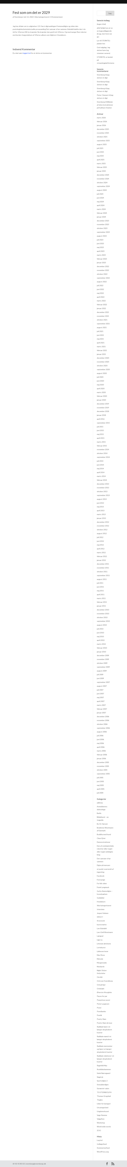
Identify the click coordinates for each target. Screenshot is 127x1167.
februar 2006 (102, 755)
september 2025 (103, 140)
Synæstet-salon (103, 1088)
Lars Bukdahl (102, 928)
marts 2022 (101, 301)
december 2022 (103, 266)
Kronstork (101, 921)
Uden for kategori (104, 1104)
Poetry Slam (101, 1019)
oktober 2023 (102, 228)
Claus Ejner (101, 838)
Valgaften (100, 1119)
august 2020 (102, 373)
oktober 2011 (102, 571)
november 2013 (103, 488)
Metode (100, 959)
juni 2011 (100, 587)
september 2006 (103, 728)
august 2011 (102, 579)
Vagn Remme (102, 1115)
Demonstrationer (103, 842)
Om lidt (100, 977)
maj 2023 (100, 247)
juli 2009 (100, 674)
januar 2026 (101, 125)
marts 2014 (101, 476)
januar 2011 (101, 606)
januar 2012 (101, 560)
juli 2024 (100, 194)
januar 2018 (101, 415)
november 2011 (103, 568)
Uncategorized (102, 1107)
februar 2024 (102, 213)
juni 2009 (100, 678)
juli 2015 (100, 427)
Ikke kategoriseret (42, 17)
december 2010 (103, 610)
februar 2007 (102, 709)
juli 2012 (100, 537)
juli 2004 (100, 793)
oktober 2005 (102, 770)
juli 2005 (100, 777)
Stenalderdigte (103, 1085)
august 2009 (102, 671)
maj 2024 (100, 202)
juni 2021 (100, 335)
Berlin (99, 813)
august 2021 (102, 327)
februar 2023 (102, 259)
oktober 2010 (102, 617)
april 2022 (100, 297)
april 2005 (100, 789)
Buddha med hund (104, 834)
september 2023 (103, 232)
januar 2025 (101, 171)
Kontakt (114, 2)
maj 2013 (100, 507)
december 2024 (103, 175)
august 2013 (102, 499)
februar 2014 (102, 480)
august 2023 (102, 236)
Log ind (99, 1140)
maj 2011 (100, 591)
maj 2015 (100, 434)
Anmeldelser (43, 2)
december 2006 (103, 716)
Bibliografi (28, 2)
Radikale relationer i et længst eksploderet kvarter (105, 1059)
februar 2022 (102, 304)
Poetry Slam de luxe (104, 1023)
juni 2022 (100, 289)
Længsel (100, 936)
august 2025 (102, 144)
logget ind (27, 53)
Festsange (101, 880)
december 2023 (103, 221)
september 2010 (103, 621)
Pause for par (102, 996)
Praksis (56, 2)
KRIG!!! (100, 917)
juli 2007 (100, 690)
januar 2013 (101, 518)
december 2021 (103, 312)
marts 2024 (101, 209)
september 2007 (103, 682)
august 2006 (102, 732)
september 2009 (103, 667)
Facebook (100, 876)
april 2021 (100, 343)
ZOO (99, 1130)
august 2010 (102, 625)
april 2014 (100, 472)
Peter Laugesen (103, 1004)
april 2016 (100, 419)
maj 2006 (100, 743)
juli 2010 (100, 629)
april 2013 (100, 510)
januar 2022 (101, 308)
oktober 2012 (102, 530)
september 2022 (103, 278)
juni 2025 (100, 152)
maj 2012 (100, 545)
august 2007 (102, 686)
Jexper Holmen (102, 913)
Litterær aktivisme (104, 944)
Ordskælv (100, 989)
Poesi (99, 1008)
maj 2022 (100, 293)
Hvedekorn (101, 902)
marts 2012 (101, 552)
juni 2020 (100, 381)
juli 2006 (100, 735)
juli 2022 (100, 285)
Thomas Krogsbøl (104, 1096)
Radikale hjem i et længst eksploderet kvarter (104, 1030)
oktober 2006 (102, 724)
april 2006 (100, 747)
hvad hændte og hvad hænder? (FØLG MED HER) (85, 2)
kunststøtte (102, 924)
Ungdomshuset (103, 1111)
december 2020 (103, 358)
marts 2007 (101, 705)
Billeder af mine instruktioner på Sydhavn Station (105, 105)
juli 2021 (100, 331)
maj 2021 (100, 339)
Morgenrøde (102, 963)
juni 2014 (100, 465)
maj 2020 (100, 385)
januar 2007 (101, 713)
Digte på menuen (103, 865)
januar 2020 (101, 400)
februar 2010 (102, 648)
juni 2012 (100, 541)
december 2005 (103, 762)
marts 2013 (101, 514)
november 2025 (103, 133)
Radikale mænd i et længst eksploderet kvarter (104, 1039)
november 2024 (103, 179)
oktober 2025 (102, 137)
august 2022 (102, 282)
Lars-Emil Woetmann (105, 932)
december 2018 (103, 411)
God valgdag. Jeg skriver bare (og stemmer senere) (103, 50)
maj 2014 (100, 468)
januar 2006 (101, 758)
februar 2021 (102, 350)
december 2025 (103, 129)
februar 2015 (102, 446)
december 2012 (103, 522)
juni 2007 (100, 693)
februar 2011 (102, 602)
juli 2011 (100, 583)
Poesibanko (101, 1011)
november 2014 (103, 449)
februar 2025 (102, 167)
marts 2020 (101, 392)
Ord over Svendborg (105, 981)
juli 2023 (100, 240)
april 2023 (100, 251)
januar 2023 (101, 262)
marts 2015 (101, 442)
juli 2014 (100, 461)
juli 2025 (100, 148)
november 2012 (103, 526)
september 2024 (103, 186)
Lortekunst (101, 947)
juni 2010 (100, 633)
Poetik (99, 1015)
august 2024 (102, 190)
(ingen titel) (101, 24)
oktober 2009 (102, 663)
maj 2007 (100, 697)
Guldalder (100, 898)
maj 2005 (100, 785)
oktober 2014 (102, 453)
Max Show (101, 955)
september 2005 (103, 774)
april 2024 (100, 205)
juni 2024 (100, 198)
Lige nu (99, 940)
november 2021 (103, 316)
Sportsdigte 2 (102, 1081)
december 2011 (103, 564)
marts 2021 (101, 346)
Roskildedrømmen (104, 1069)
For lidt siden (102, 883)
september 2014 (103, 457)
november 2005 (103, 766)
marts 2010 (101, 644)
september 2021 (103, 324)
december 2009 (103, 655)
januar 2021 (101, 354)
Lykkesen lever (102, 951)
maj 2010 (100, 636)
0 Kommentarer (57, 17)
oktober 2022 (102, 274)
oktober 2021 (102, 320)
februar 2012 (102, 556)
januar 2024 (101, 217)
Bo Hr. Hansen (102, 824)
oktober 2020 (102, 366)
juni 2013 (100, 503)
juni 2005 (100, 781)
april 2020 (100, 388)
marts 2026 (101, 118)
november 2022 (103, 270)
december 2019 (103, 404)
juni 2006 (100, 739)
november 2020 (103, 362)
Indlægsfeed (102, 1144)
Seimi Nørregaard (103, 1073)
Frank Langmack (103, 887)
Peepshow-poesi (103, 1000)
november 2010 (103, 613)
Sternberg (14, 2)
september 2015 (103, 423)
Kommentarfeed (103, 1148)
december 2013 (103, 484)
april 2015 (100, 438)
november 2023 (103, 224)
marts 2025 (101, 163)
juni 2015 (100, 430)
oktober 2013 (102, 491)
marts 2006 (101, 751)
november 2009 (103, 659)
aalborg (100, 803)
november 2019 (103, 408)
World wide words (104, 1127)
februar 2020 (102, 396)
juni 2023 (100, 243)
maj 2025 (100, 156)
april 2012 (100, 549)
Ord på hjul (101, 985)
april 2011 (100, 594)
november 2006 (103, 720)
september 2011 (103, 575)
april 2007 (100, 701)
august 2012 (102, 533)
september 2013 (103, 495)
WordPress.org (103, 1152)
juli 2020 (100, 377)
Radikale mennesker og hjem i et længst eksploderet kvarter (104, 1049)
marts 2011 (101, 598)
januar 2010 (101, 652)
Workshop (101, 1123)
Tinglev (100, 1100)
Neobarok (100, 966)
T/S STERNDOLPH (104, 1092)
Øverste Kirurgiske (104, 992)
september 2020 (103, 369)
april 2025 (100, 160)
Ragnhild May (102, 1065)
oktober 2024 (102, 182)
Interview (100, 909)
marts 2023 (101, 255)
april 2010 (100, 640)
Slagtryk (100, 1077)
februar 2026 (102, 121)
